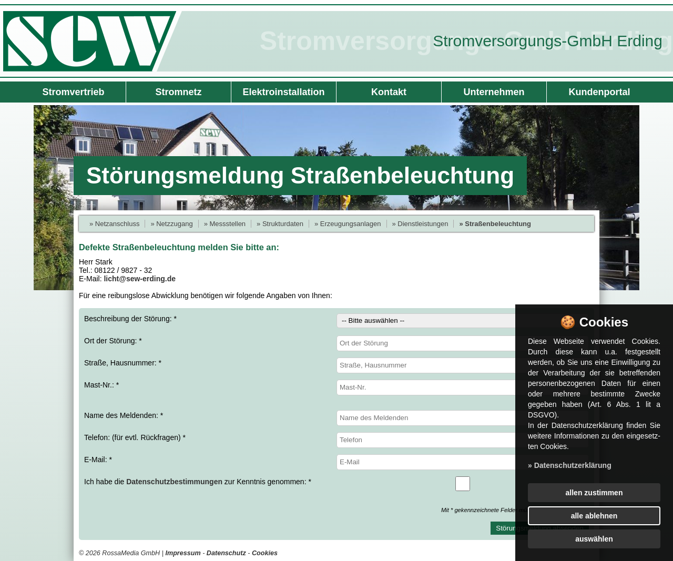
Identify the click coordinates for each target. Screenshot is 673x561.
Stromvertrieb (73, 92)
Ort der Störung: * (336, 343)
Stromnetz (178, 92)
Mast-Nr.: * (336, 387)
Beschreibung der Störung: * (336, 320)
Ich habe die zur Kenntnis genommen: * (336, 483)
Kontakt (388, 92)
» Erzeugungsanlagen (347, 224)
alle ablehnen (594, 516)
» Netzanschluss (114, 224)
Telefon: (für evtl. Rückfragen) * (336, 440)
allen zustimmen (594, 492)
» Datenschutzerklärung (569, 465)
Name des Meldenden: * (336, 418)
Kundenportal (599, 92)
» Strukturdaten (280, 224)
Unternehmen (493, 92)
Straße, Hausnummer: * (336, 365)
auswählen (594, 539)
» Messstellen (225, 224)
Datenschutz (226, 553)
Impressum (182, 553)
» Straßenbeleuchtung (495, 224)
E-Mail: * (336, 462)
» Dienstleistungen (420, 224)
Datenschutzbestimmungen (174, 481)
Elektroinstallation (283, 92)
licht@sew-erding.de (140, 278)
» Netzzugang (171, 224)
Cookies (265, 553)
